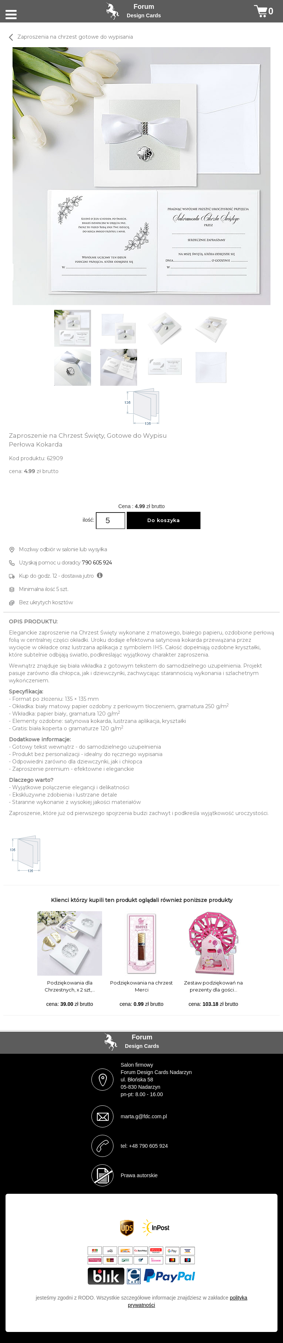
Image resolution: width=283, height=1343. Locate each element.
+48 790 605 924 (148, 1146)
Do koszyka (163, 520)
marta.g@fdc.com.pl (144, 1116)
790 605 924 (97, 562)
